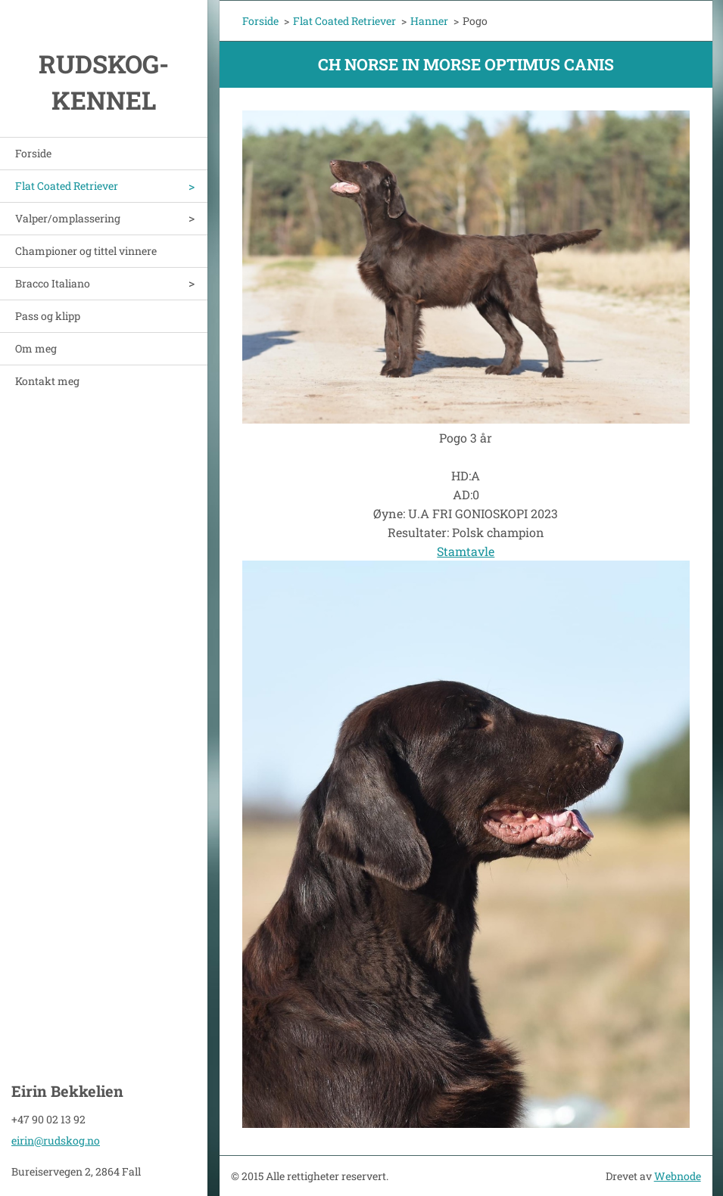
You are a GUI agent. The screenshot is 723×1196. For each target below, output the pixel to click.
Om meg (36, 348)
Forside (33, 153)
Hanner (429, 21)
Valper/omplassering (67, 218)
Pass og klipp (47, 316)
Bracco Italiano (52, 283)
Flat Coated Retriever (66, 186)
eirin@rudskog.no (55, 1140)
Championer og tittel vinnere (86, 251)
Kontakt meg (47, 381)
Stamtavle (465, 551)
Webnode (677, 1176)
